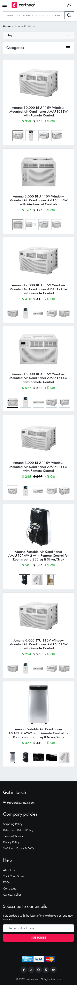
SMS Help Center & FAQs (18, 848)
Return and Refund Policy (18, 830)
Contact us (9, 888)
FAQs (6, 882)
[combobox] (38, 35)
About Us (9, 870)
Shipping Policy (12, 824)
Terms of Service (13, 836)
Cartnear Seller (12, 894)
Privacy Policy (11, 842)
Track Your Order (13, 876)
